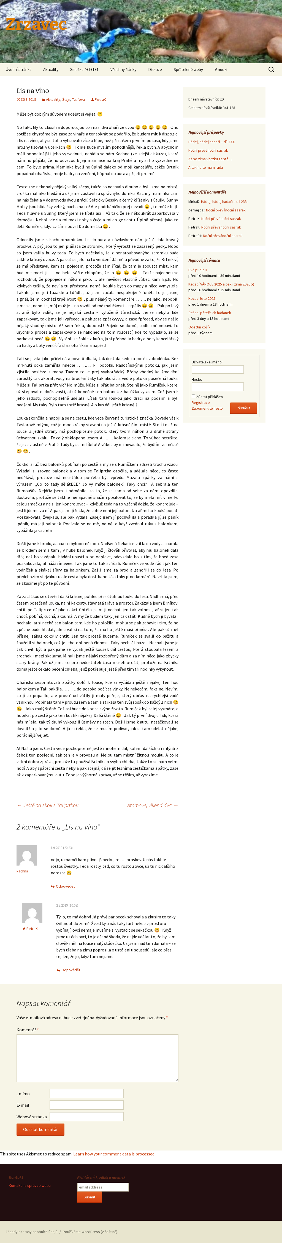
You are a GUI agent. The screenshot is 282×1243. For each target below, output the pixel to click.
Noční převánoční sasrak (208, 150)
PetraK (100, 99)
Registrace (201, 402)
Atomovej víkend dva (152, 805)
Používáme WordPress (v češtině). (90, 1231)
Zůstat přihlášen (209, 396)
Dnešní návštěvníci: (204, 99)
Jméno (23, 1093)
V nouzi (221, 69)
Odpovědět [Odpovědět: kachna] (65, 886)
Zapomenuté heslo (207, 408)
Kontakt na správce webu (30, 1185)
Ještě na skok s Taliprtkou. (48, 805)
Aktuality (50, 69)
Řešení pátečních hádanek (209, 312)
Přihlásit (243, 408)
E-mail (23, 1105)
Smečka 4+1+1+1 (84, 69)
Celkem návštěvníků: (205, 107)
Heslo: (197, 379)
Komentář (28, 1029)
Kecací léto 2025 (201, 298)
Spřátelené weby (188, 69)
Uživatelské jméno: (207, 362)
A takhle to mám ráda (205, 167)
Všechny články (123, 69)
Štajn (66, 99)
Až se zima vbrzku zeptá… (210, 158)
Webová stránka (32, 1116)
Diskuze (155, 69)
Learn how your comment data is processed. (114, 1154)
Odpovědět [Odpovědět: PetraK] (70, 969)
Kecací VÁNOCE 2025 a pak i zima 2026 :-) (221, 284)
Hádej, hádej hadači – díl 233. (211, 141)
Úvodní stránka (18, 69)
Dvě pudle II (197, 269)
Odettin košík (199, 327)
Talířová (78, 99)
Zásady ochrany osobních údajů (32, 1231)
